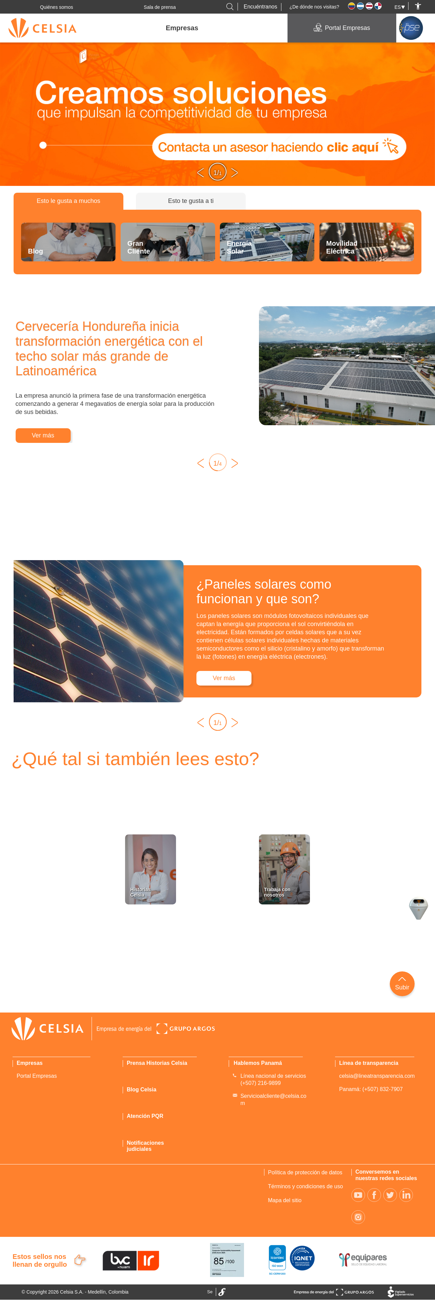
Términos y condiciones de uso (305, 1186)
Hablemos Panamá (257, 1063)
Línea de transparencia (368, 1063)
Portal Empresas (347, 27)
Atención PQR (145, 1116)
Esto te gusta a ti (190, 200)
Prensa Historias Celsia (157, 1063)
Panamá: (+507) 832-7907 (371, 1089)
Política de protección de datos (305, 1172)
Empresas (182, 28)
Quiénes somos (56, 7)
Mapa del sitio (285, 1200)
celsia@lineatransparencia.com (377, 1076)
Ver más (43, 435)
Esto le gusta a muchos (68, 200)
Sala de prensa (160, 7)
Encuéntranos (260, 7)
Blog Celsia (141, 1089)
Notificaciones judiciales (145, 1146)
